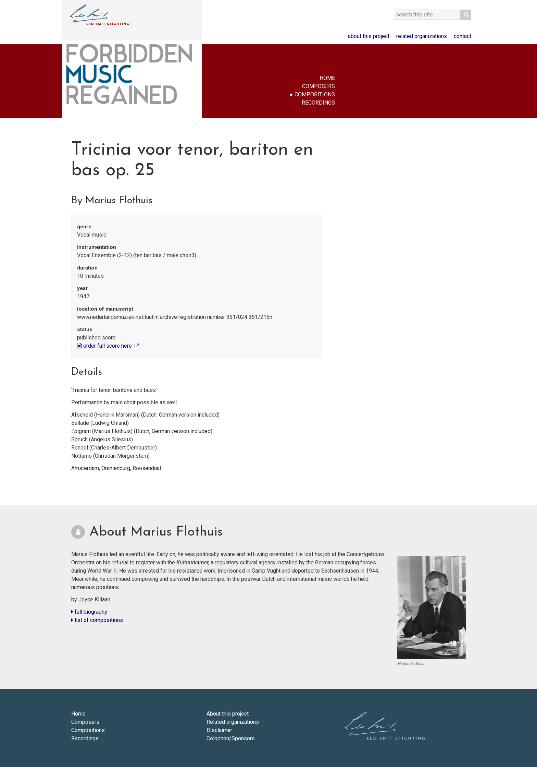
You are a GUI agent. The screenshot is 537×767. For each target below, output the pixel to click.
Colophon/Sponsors (231, 738)
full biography (89, 612)
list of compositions (97, 620)
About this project (368, 36)
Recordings (318, 102)
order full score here (105, 346)
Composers (318, 86)
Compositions (315, 94)
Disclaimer (219, 730)
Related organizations (421, 36)
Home (327, 78)
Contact (462, 36)
